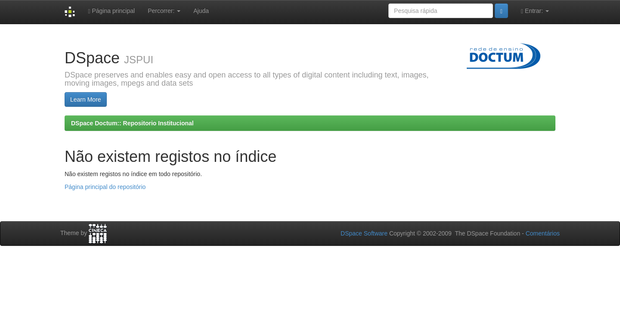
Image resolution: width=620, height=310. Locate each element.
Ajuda (201, 10)
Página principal (111, 11)
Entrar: (535, 11)
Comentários (543, 233)
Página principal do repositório (105, 186)
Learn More (85, 99)
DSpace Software (364, 233)
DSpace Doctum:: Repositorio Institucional (132, 123)
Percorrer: (164, 10)
